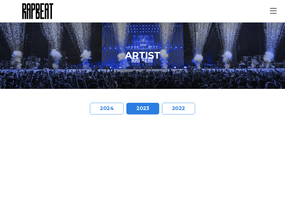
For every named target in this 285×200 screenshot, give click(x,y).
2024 (107, 108)
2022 (178, 108)
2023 (142, 108)
